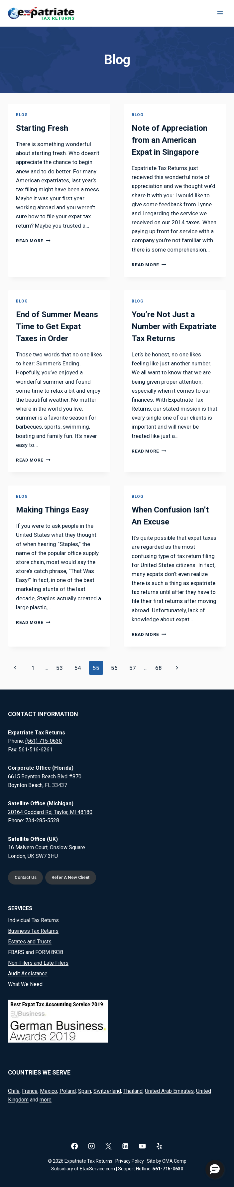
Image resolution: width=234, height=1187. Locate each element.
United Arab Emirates (169, 1091)
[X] (108, 1146)
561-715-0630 (168, 1168)
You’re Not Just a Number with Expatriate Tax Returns (174, 326)
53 (59, 668)
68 (158, 668)
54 (77, 668)
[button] (214, 1169)
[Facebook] (74, 1146)
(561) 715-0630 (43, 741)
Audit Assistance (28, 973)
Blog (22, 114)
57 (132, 668)
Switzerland (107, 1091)
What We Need (25, 984)
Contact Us (26, 877)
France (30, 1091)
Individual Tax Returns (33, 920)
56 (114, 668)
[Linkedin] (125, 1146)
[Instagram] (91, 1146)
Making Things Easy (52, 509)
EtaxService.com (97, 1168)
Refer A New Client (71, 877)
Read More (33, 240)
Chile (14, 1091)
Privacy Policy (129, 1161)
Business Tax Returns (33, 931)
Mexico (48, 1091)
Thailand (133, 1091)
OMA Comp (174, 1161)
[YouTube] (142, 1146)
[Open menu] (220, 13)
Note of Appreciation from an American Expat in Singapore (169, 140)
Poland (67, 1091)
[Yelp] (159, 1146)
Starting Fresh (42, 128)
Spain (84, 1091)
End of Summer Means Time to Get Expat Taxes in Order (57, 326)
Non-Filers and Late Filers (38, 963)
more (46, 1099)
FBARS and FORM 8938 (35, 952)
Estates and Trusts (30, 941)
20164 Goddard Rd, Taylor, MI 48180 (50, 812)
